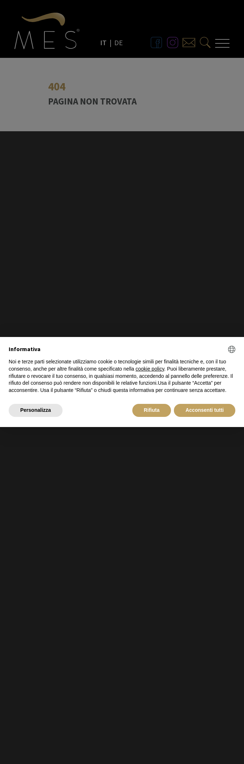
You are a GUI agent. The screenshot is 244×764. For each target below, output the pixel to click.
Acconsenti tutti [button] (204, 410)
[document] (122, 369)
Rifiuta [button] (152, 410)
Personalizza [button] (35, 410)
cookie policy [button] (150, 369)
